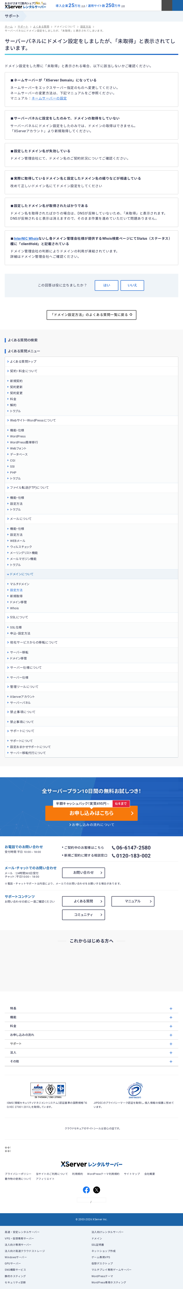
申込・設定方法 (20, 633)
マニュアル (133, 901)
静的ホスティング (15, 1276)
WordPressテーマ (102, 1276)
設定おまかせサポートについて (30, 747)
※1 (44, 4)
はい (106, 285)
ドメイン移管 (18, 602)
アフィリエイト (45, 1178)
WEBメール (17, 541)
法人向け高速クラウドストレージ (25, 1251)
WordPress (18, 436)
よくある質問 (83, 901)
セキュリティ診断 (15, 1282)
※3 (83, 6)
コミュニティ (83, 915)
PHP (13, 472)
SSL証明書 (98, 1244)
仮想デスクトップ (102, 1263)
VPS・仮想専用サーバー (19, 1238)
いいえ (132, 285)
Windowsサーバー (16, 1257)
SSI (12, 466)
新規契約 (16, 381)
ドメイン (97, 1238)
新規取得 (16, 596)
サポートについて (21, 741)
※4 (123, 6)
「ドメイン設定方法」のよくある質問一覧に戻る (91, 315)
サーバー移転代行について (28, 753)
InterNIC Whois (26, 239)
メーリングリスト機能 (24, 553)
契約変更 (16, 393)
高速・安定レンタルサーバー (22, 1232)
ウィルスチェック (21, 547)
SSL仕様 (16, 627)
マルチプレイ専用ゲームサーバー (112, 1269)
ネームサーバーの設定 (49, 98)
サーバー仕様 (19, 677)
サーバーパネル (20, 702)
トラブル (15, 411)
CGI (12, 460)
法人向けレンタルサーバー (108, 1232)
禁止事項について (22, 722)
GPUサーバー (13, 1263)
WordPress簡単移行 (24, 442)
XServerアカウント (22, 696)
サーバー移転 (19, 652)
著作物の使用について (18, 1178)
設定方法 (16, 503)
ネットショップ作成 (104, 1251)
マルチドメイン (19, 584)
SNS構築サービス (15, 1269)
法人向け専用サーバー (18, 1244)
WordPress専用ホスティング (109, 1282)
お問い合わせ (83, 873)
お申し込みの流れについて (93, 825)
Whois (14, 608)
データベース (19, 454)
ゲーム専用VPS (101, 1257)
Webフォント (18, 448)
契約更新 (16, 387)
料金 (13, 399)
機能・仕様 (17, 430)
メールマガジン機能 (23, 559)
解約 (13, 405)
